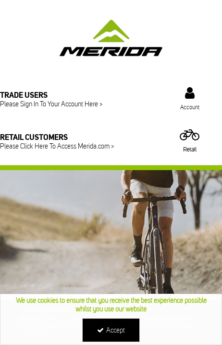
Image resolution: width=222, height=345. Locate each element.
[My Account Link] (190, 98)
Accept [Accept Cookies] (111, 330)
